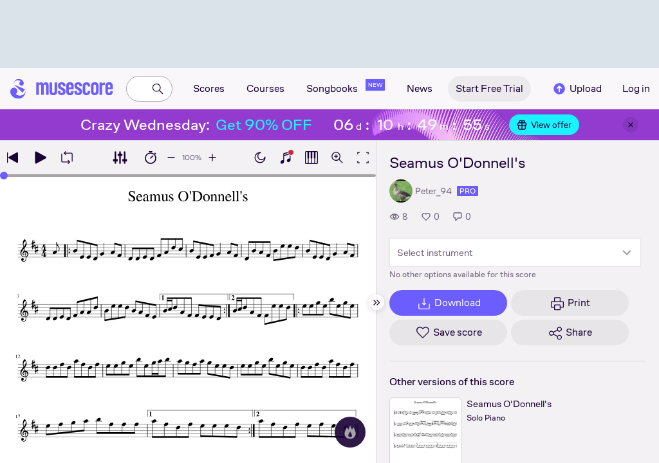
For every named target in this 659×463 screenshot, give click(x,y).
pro (467, 190)
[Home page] (61, 88)
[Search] (158, 89)
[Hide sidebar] (376, 302)
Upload (577, 88)
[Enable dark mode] (260, 157)
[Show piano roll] (311, 157)
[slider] (4, 175)
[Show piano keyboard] (286, 157)
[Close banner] (630, 124)
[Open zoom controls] (337, 157)
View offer (544, 125)
